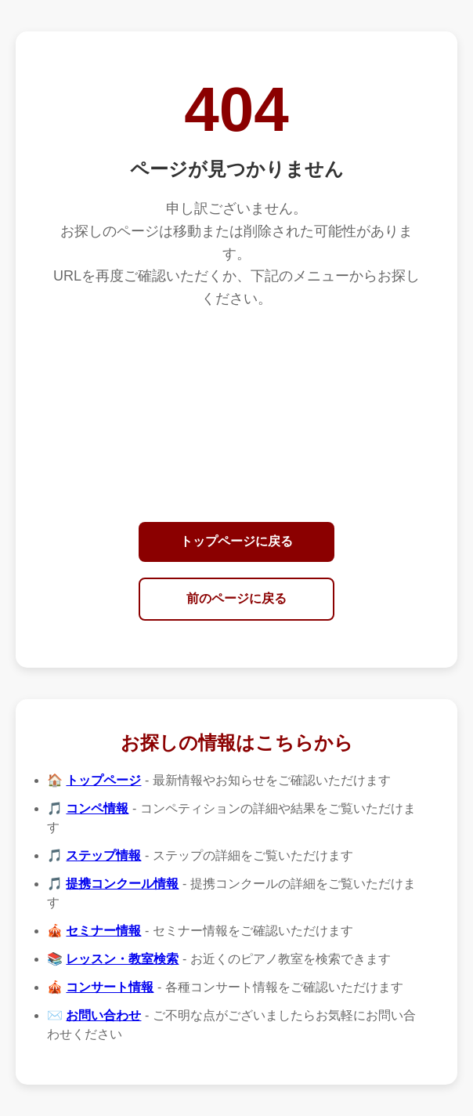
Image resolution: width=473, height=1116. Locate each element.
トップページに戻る (236, 541)
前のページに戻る (236, 598)
